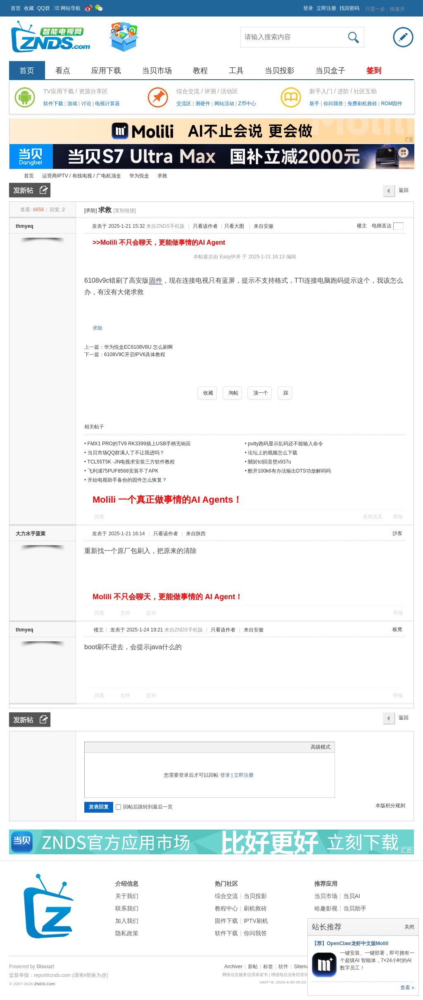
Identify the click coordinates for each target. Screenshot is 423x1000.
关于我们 (126, 896)
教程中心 (226, 908)
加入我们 (126, 920)
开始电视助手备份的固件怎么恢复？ (127, 480)
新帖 (253, 966)
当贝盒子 (330, 70)
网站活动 (224, 103)
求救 (162, 176)
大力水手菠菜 (30, 534)
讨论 (87, 103)
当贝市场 (157, 70)
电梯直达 (382, 226)
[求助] (90, 210)
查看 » (407, 988)
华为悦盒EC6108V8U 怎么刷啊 (138, 347)
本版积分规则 (390, 806)
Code (140, 747)
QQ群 (43, 8)
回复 (100, 517)
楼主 (362, 226)
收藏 (29, 8)
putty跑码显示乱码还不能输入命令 (285, 444)
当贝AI (351, 896)
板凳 (397, 629)
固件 (155, 280)
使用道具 (373, 517)
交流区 (183, 103)
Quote (130, 747)
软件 (283, 966)
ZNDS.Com (44, 983)
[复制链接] (124, 210)
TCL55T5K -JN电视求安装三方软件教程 (131, 462)
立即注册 (326, 8)
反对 (151, 613)
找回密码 (349, 8)
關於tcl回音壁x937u (269, 462)
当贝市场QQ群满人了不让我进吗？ (126, 453)
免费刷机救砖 (362, 103)
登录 (308, 8)
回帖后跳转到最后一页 (144, 807)
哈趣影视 (325, 908)
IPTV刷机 (256, 920)
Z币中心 (247, 103)
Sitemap (303, 966)
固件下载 (226, 920)
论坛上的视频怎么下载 (272, 453)
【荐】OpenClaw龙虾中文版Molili (350, 943)
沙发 (397, 533)
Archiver (233, 966)
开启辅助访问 (299, 5)
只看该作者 (205, 226)
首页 (16, 8)
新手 (315, 103)
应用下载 (106, 70)
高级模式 (320, 747)
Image (109, 747)
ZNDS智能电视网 (12, 176)
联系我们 (126, 908)
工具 (236, 70)
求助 (97, 328)
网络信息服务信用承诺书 (245, 974)
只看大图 (234, 226)
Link (120, 747)
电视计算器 (107, 103)
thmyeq (24, 226)
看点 (62, 70)
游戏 (72, 103)
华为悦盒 (139, 176)
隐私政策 (126, 933)
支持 (125, 613)
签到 (373, 70)
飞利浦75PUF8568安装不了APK (123, 471)
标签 (268, 966)
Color (99, 747)
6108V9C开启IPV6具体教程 (134, 354)
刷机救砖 (255, 908)
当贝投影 (280, 70)
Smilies (151, 747)
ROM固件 (391, 103)
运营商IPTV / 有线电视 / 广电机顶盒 (81, 176)
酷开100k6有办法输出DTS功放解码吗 (289, 471)
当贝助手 (354, 908)
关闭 (409, 927)
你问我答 (334, 103)
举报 (398, 517)
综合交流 (226, 896)
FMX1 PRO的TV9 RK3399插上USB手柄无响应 (139, 444)
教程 (200, 70)
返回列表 (404, 192)
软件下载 (53, 103)
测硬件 (203, 103)
